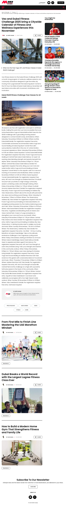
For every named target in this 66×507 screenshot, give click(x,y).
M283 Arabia (11, 35)
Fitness (18, 310)
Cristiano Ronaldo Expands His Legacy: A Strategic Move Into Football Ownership (53, 63)
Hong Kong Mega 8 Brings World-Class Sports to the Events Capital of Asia (52, 86)
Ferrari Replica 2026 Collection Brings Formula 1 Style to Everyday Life (52, 39)
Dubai (35, 305)
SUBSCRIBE (60, 2)
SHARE (38, 35)
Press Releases (11, 305)
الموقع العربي (42, 2)
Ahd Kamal (10, 332)
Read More (6, 363)
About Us (33, 492)
